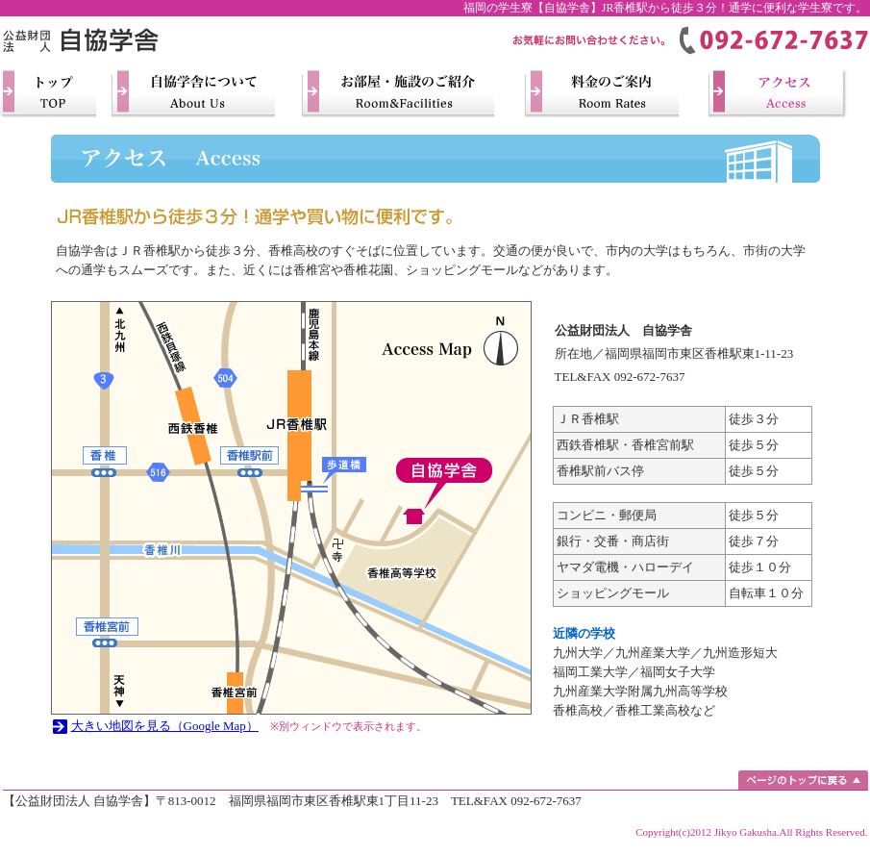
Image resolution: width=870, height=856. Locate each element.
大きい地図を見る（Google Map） (165, 725)
